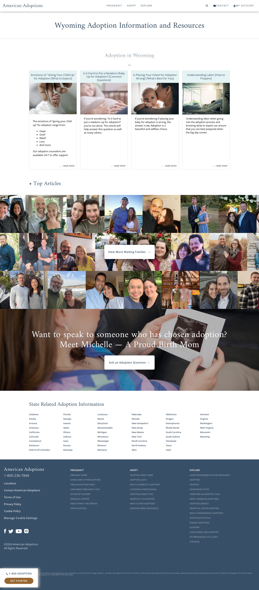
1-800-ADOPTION (19, 573)
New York (137, 436)
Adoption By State (199, 489)
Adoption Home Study (141, 494)
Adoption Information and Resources (210, 475)
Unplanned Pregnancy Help (85, 489)
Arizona (33, 423)
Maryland (102, 423)
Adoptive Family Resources (144, 508)
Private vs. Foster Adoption (204, 508)
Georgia (67, 418)
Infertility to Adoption (142, 499)
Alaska (32, 418)
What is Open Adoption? (142, 503)
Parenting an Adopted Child (205, 494)
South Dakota (173, 436)
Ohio (134, 450)
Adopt (131, 5)
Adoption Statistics (200, 518)
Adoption (195, 479)
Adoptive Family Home (141, 475)
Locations (10, 483)
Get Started (18, 580)
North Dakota (139, 445)
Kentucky (68, 450)
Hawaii (67, 423)
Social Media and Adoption (204, 532)
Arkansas (34, 427)
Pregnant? (114, 5)
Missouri (101, 445)
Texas (169, 445)
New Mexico (138, 432)
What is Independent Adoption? (206, 513)
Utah (168, 450)
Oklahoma (171, 414)
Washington (206, 423)
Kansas (67, 445)
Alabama (33, 414)
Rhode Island (172, 427)
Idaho (66, 427)
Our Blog (195, 541)
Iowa (65, 441)
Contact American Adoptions (22, 490)
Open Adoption (78, 508)
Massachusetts (104, 427)
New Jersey (137, 427)
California (34, 432)
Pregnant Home (78, 475)
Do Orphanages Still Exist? (204, 537)
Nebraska (137, 414)
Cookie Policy (12, 511)
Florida (67, 414)
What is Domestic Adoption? (145, 484)
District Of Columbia (39, 450)
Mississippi (103, 441)
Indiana (67, 436)
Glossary (195, 527)
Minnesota (102, 436)
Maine (100, 418)
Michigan (102, 432)
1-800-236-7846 (16, 475)
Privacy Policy (12, 504)
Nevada (136, 418)
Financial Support (80, 499)
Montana (102, 450)
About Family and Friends (84, 503)
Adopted (194, 484)
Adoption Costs (138, 479)
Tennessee (171, 441)
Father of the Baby (80, 494)
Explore (146, 5)
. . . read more (66, 165)
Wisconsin (205, 432)
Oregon (169, 418)
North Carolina (139, 441)
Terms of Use (12, 497)
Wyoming (205, 436)
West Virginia (207, 427)
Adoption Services (199, 503)
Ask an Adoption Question (129, 362)
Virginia (204, 418)
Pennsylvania (173, 423)
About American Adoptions (204, 499)
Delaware (34, 445)
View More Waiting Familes (129, 252)
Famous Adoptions (200, 522)
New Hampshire (140, 423)
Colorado (34, 436)
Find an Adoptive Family (82, 484)
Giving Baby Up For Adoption (85, 479)
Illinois (66, 432)
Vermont (204, 414)
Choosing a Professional (143, 489)
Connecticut (35, 441)
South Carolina (173, 432)
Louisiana (102, 414)
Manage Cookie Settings (20, 518)
